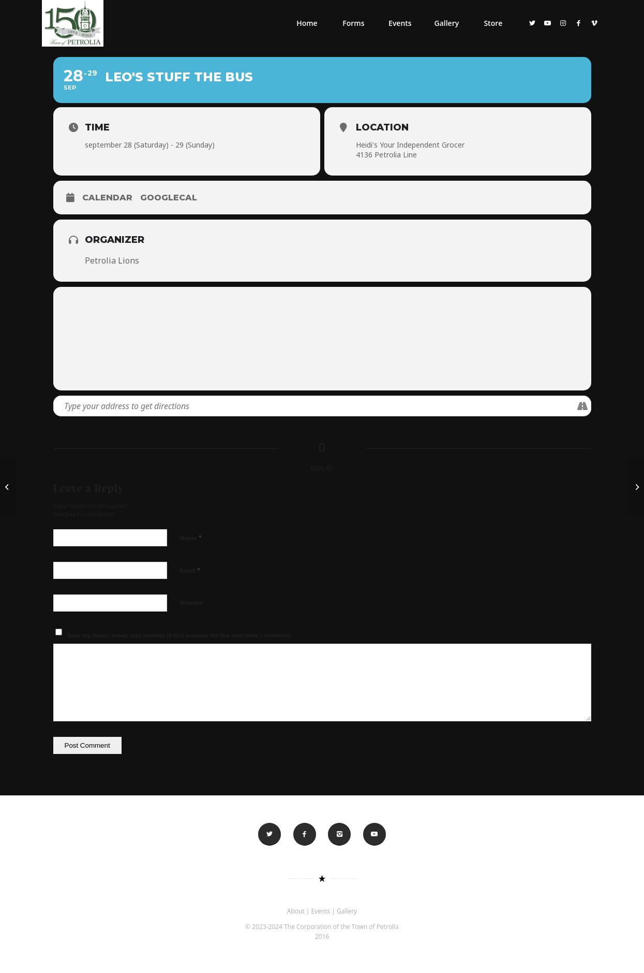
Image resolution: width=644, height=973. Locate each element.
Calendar (107, 197)
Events (320, 911)
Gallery (347, 911)
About (296, 911)
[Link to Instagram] (563, 23)
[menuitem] (306, 23)
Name (191, 537)
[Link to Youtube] (548, 23)
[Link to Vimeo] (594, 23)
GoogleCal (168, 197)
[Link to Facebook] (579, 23)
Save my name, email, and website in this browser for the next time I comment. (179, 635)
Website (191, 602)
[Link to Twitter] (532, 23)
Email (190, 570)
